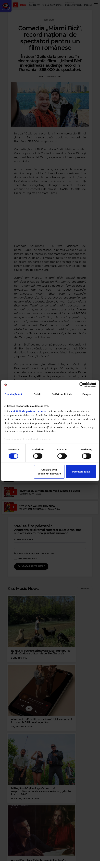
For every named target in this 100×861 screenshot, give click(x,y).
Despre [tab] (86, 394)
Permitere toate (81, 471)
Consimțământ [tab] (13, 394)
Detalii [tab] (37, 394)
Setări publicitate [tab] (62, 394)
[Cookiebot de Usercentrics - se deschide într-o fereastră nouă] (81, 384)
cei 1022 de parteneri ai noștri (29, 411)
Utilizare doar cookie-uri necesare (49, 471)
